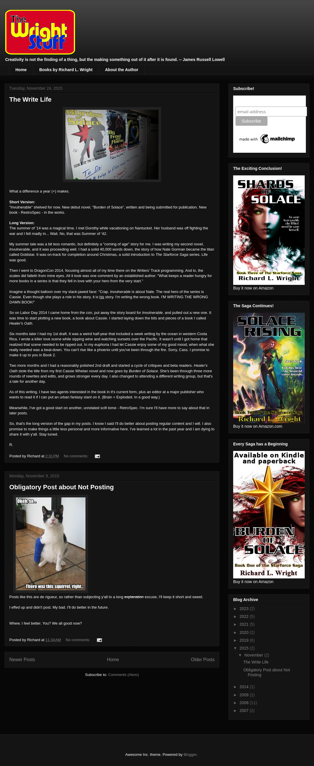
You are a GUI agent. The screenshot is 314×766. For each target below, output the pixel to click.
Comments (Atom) (123, 675)
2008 (245, 702)
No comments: (76, 456)
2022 (245, 616)
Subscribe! (248, 100)
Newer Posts (22, 659)
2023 (245, 608)
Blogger (189, 754)
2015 (245, 648)
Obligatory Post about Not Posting (61, 487)
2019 (245, 640)
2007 (245, 710)
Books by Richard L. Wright (65, 69)
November (254, 655)
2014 (245, 686)
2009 (245, 695)
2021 (245, 624)
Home (21, 69)
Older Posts (203, 659)
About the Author (121, 69)
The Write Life (30, 99)
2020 (245, 632)
